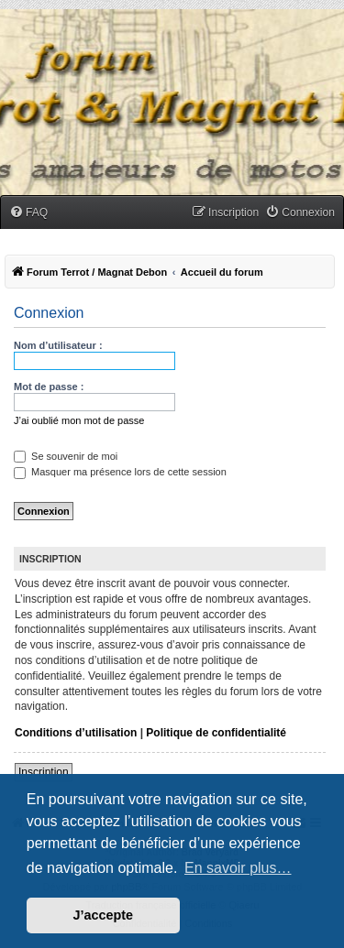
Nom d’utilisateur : (58, 345)
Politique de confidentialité (216, 732)
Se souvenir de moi (65, 456)
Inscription (43, 772)
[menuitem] (28, 213)
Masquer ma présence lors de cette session (120, 471)
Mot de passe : (48, 386)
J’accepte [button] (103, 915)
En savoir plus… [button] (238, 868)
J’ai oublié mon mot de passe (79, 420)
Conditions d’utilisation (76, 732)
